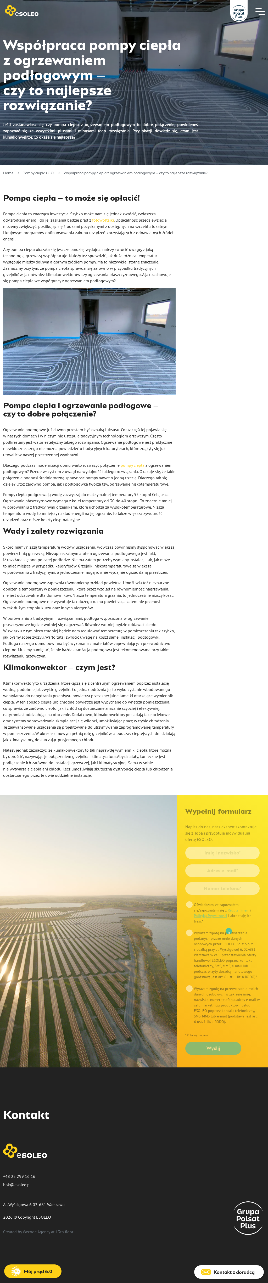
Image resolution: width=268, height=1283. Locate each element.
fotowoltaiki (103, 220)
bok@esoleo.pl (17, 1184)
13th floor (64, 1231)
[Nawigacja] (260, 11)
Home (8, 173)
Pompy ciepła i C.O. (38, 173)
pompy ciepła (132, 465)
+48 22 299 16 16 (19, 1176)
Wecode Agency (36, 1231)
